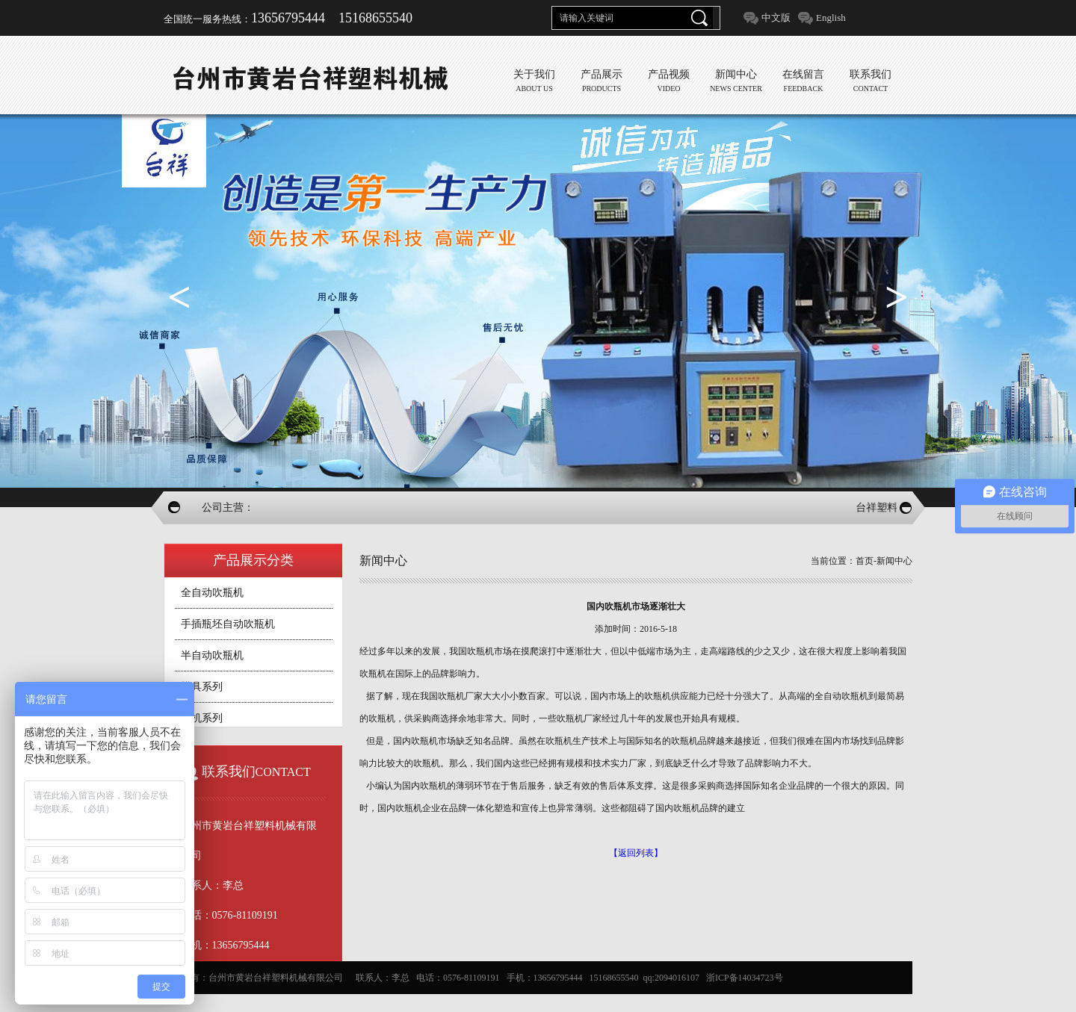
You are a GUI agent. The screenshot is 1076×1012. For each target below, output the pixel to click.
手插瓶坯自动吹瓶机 (228, 624)
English (831, 17)
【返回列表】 (636, 853)
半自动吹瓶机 (212, 655)
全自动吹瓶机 (212, 592)
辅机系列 (202, 718)
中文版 (776, 17)
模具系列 (202, 686)
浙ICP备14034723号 (744, 977)
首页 (865, 561)
